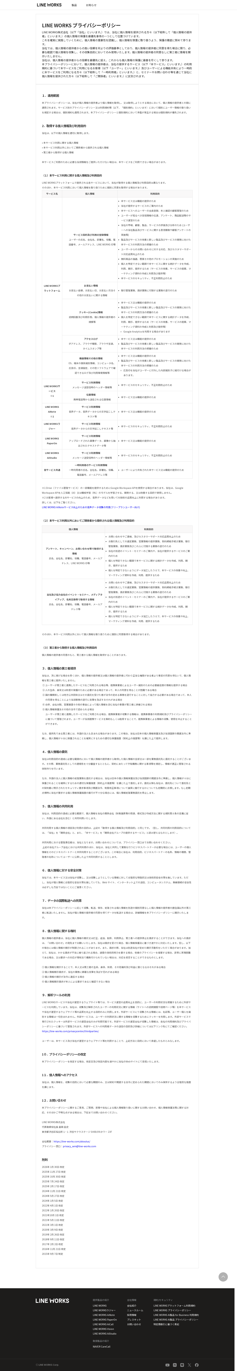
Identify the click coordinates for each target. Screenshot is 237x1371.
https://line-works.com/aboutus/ (72, 1141)
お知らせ (91, 5)
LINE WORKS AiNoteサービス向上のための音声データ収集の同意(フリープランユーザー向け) (92, 507)
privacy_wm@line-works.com (79, 1146)
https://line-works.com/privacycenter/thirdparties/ (70, 1031)
